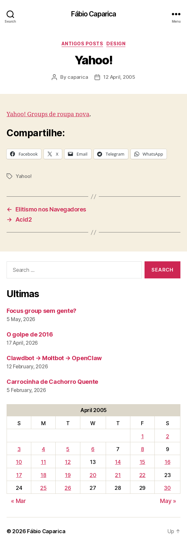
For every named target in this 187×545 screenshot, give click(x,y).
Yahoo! (23, 176)
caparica (77, 77)
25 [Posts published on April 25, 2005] (43, 488)
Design (115, 43)
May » (168, 500)
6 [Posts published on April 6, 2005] (92, 449)
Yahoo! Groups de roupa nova (48, 114)
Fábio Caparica (93, 14)
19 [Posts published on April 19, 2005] (67, 475)
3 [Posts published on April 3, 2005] (19, 449)
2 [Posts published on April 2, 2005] (167, 436)
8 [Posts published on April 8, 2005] (142, 449)
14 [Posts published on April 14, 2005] (117, 462)
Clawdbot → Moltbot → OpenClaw (54, 358)
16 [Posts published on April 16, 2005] (167, 462)
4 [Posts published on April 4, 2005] (43, 449)
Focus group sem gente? (41, 310)
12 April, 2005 (119, 77)
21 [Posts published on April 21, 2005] (117, 475)
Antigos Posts (82, 43)
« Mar (18, 500)
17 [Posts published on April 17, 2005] (19, 475)
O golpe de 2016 (30, 334)
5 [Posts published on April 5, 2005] (67, 449)
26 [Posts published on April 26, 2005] (68, 488)
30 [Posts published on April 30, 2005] (167, 488)
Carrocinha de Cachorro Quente (52, 381)
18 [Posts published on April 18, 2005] (43, 475)
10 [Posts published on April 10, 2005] (19, 462)
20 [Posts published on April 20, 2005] (93, 475)
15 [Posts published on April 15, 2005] (142, 462)
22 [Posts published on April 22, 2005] (142, 475)
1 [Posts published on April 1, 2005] (142, 436)
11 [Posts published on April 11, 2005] (43, 462)
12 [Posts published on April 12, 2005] (67, 462)
